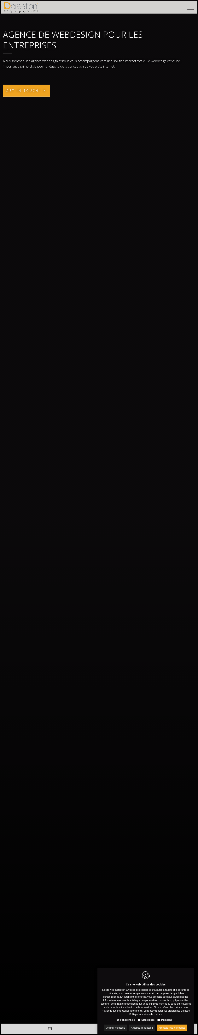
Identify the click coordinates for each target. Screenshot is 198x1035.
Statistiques (147, 1016)
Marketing (166, 1016)
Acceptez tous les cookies (172, 1024)
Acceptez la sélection (142, 1024)
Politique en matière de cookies (145, 1011)
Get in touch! (23, 90)
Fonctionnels (127, 1016)
